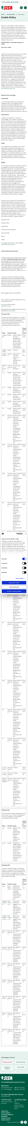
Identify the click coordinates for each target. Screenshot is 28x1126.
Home (2, 14)
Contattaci (4, 1111)
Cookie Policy (5, 1120)
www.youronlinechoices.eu (8, 244)
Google (9, 335)
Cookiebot (12, 310)
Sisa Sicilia (4, 1103)
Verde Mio (17, 1103)
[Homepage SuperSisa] (6, 1078)
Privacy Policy (11, 14)
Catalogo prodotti (7, 1114)
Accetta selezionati (14, 587)
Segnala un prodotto (7, 1067)
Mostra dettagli (19, 578)
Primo (15, 1108)
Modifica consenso (6, 306)
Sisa (15, 1101)
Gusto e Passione (18, 1105)
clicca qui (22, 270)
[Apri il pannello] (10, 2)
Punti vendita (20, 1067)
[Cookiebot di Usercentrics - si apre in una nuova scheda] (17, 534)
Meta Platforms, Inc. (9, 888)
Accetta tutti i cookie (14, 582)
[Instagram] (21, 1122)
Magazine (4, 1116)
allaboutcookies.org (9, 88)
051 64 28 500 (21, 1089)
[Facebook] (25, 1122)
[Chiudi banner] (25, 533)
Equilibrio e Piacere (19, 1107)
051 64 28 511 (21, 1087)
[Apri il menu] (25, 7)
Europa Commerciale (6, 1101)
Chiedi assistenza (20, 1062)
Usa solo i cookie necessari (14, 591)
